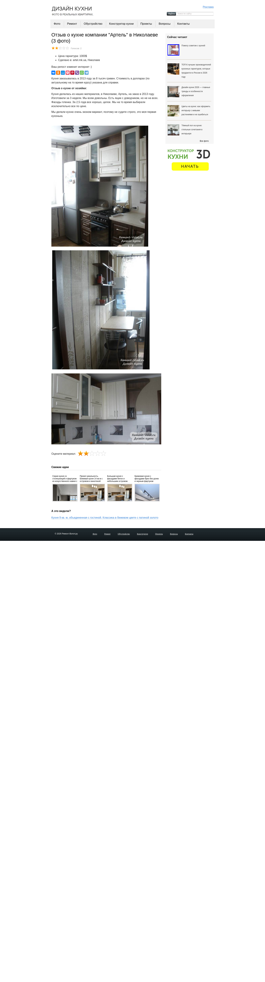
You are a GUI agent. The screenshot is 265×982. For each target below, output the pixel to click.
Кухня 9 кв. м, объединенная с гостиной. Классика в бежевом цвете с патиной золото (104, 517)
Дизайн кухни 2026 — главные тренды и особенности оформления (196, 91)
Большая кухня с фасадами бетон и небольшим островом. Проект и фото (117, 479)
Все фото (204, 141)
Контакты (183, 23)
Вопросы (165, 23)
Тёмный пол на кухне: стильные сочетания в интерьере (192, 129)
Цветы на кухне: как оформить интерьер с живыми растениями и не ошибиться (196, 110)
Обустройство (93, 23)
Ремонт (72, 23)
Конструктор (142, 534)
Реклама (208, 7)
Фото (57, 23)
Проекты (146, 23)
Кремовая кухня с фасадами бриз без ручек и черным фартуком (147, 478)
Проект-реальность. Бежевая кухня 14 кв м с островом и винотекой (91, 478)
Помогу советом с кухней (193, 45)
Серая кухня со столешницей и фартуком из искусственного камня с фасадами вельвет (64, 479)
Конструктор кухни (121, 23)
